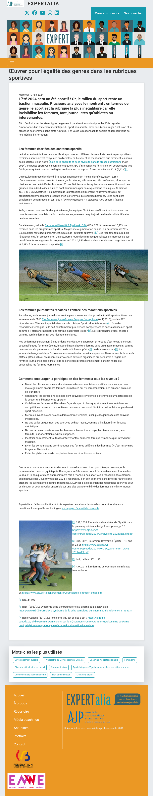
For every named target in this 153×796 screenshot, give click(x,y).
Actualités (21, 728)
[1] (126, 169)
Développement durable (26, 660)
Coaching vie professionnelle (104, 660)
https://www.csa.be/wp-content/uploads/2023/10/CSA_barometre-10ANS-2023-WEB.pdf (101, 548)
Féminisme (129, 660)
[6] (90, 349)
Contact (19, 744)
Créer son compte (107, 13)
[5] (89, 330)
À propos (20, 703)
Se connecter (133, 13)
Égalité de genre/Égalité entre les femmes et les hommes (101, 667)
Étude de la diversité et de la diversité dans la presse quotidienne (84, 161)
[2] (96, 232)
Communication (59, 667)
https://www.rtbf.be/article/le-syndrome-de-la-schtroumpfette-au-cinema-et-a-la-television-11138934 (75, 610)
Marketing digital (84, 674)
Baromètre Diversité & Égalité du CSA (66, 225)
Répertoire (21, 711)
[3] (61, 244)
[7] (116, 349)
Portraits (20, 736)
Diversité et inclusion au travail (30, 667)
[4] (108, 323)
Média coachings (26, 720)
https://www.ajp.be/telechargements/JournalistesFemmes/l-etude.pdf (62, 592)
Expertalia (43, 3)
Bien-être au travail (61, 674)
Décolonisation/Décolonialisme (30, 674)
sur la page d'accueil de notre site (80, 508)
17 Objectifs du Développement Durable (63, 660)
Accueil (19, 695)
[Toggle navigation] (12, 62)
